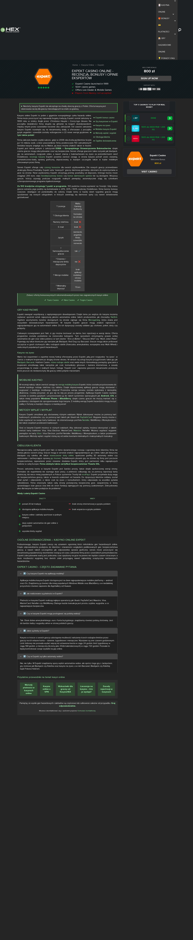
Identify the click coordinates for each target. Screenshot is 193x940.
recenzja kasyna (168, 144)
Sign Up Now (152, 25)
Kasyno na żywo (161, 76)
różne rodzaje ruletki (166, 392)
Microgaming (153, 324)
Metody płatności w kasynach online (132, 902)
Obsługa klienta (161, 88)
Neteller (137, 494)
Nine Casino (160, 290)
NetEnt (126, 321)
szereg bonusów (157, 160)
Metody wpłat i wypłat (164, 84)
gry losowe (149, 557)
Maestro (141, 511)
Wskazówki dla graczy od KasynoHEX (163, 902)
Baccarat (136, 392)
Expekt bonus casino (163, 68)
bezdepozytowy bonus (160, 177)
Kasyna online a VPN (147, 902)
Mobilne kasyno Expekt (164, 80)
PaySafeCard (140, 489)
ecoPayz (127, 589)
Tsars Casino (144, 290)
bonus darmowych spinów (135, 180)
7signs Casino (151, 294)
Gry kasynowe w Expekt (165, 72)
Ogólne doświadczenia (164, 91)
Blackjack (127, 392)
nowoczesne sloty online (163, 551)
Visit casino (67, 116)
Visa (156, 513)
